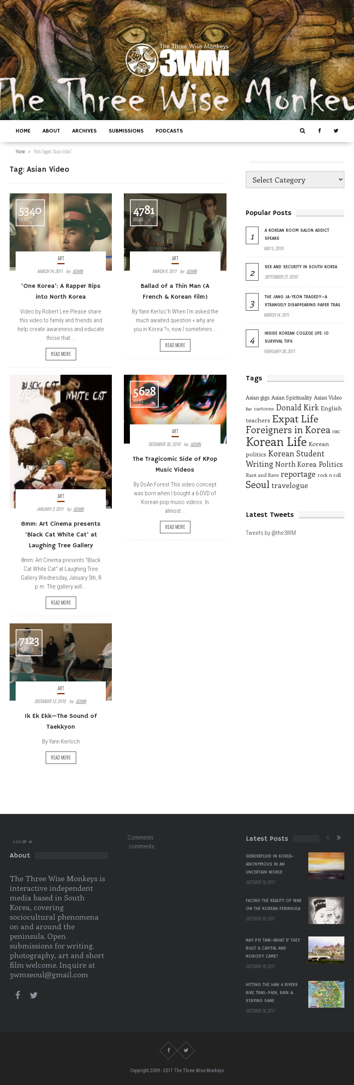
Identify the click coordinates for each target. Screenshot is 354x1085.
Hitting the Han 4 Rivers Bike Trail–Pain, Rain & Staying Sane (272, 993)
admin (78, 271)
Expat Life (295, 418)
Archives (84, 131)
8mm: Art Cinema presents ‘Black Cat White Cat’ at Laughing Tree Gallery (61, 535)
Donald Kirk (297, 407)
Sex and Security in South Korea (301, 267)
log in (22, 841)
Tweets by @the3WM (271, 532)
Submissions (126, 131)
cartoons (264, 408)
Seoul (257, 484)
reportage (298, 473)
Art (61, 258)
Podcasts (169, 131)
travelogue (289, 485)
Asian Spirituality (291, 397)
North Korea (296, 464)
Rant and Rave (262, 475)
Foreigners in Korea (288, 429)
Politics (331, 464)
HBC (336, 431)
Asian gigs (257, 397)
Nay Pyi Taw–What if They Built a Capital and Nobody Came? (273, 948)
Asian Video (328, 397)
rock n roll (329, 475)
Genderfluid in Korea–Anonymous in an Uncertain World (270, 864)
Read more (61, 354)
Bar (249, 409)
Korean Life (276, 441)
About (51, 131)
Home (23, 131)
